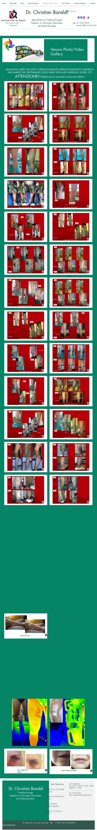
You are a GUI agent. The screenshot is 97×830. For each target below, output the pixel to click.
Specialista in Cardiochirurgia (47, 19)
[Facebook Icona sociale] (79, 18)
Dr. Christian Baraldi (47, 12)
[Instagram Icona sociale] (84, 18)
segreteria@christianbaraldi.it (82, 795)
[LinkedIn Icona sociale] (81, 18)
